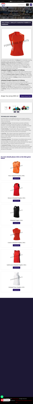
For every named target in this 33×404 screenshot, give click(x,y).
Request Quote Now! (26, 96)
